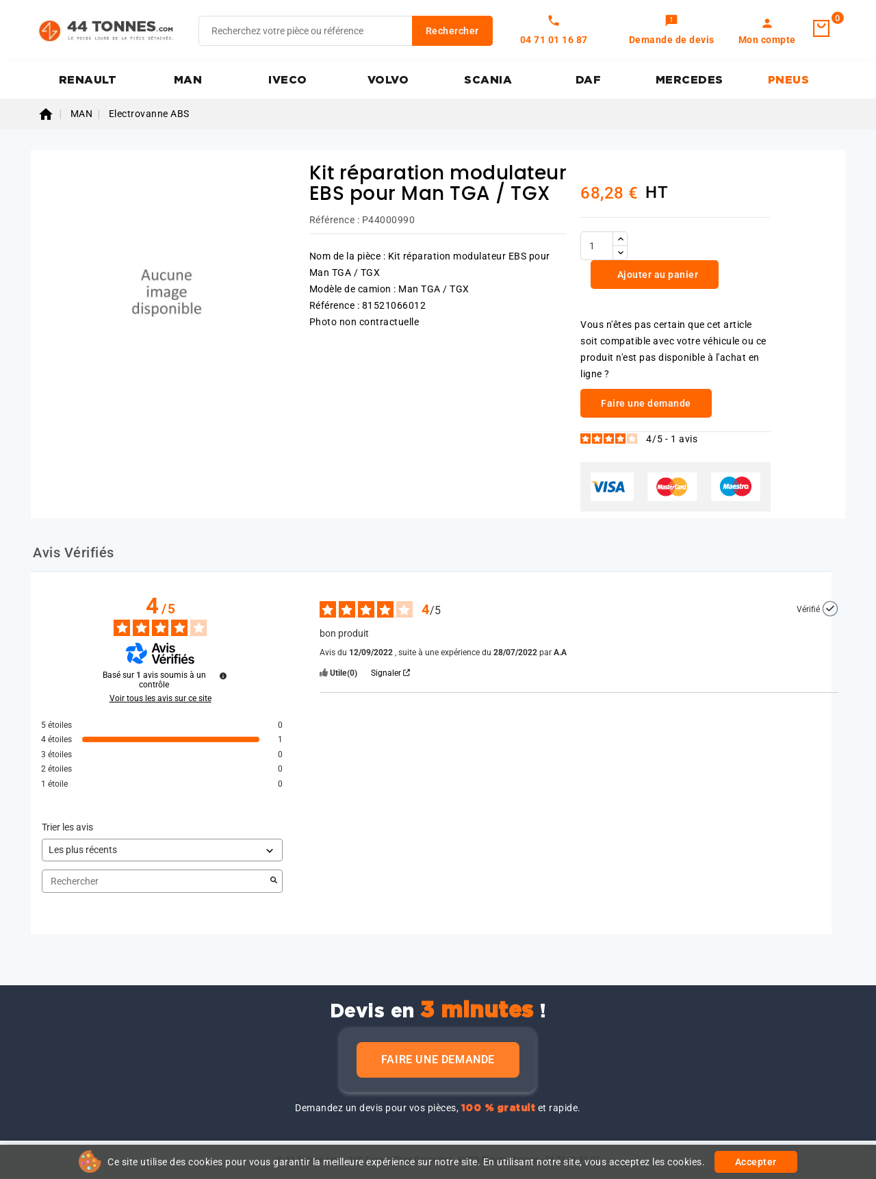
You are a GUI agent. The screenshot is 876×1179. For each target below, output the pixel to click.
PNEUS (789, 80)
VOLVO (388, 80)
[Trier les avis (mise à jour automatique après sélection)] (162, 850)
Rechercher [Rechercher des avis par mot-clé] (155, 881)
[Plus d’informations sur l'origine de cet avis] (830, 608)
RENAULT (88, 80)
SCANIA (488, 80)
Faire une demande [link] (646, 403)
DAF (589, 80)
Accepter (756, 1161)
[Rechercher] (345, 31)
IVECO (287, 80)
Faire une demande (438, 1059)
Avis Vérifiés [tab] (73, 552)
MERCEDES (689, 80)
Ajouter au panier (656, 274)
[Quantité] (596, 245)
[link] (671, 31)
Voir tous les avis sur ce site (160, 698)
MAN (188, 80)
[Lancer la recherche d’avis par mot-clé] (273, 881)
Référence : (334, 219)
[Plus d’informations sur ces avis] (223, 675)
